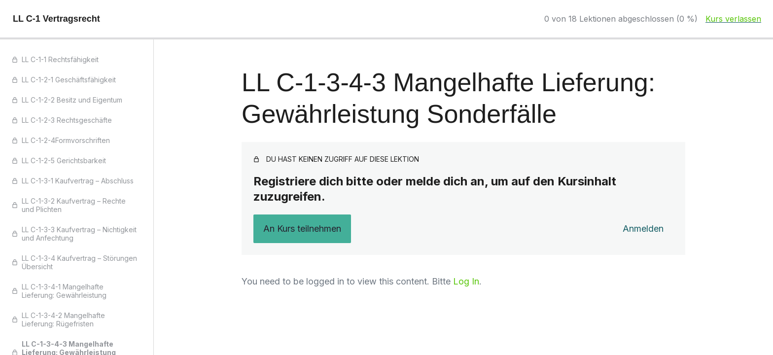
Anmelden (643, 228)
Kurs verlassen (733, 19)
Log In (466, 281)
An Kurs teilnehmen (302, 228)
